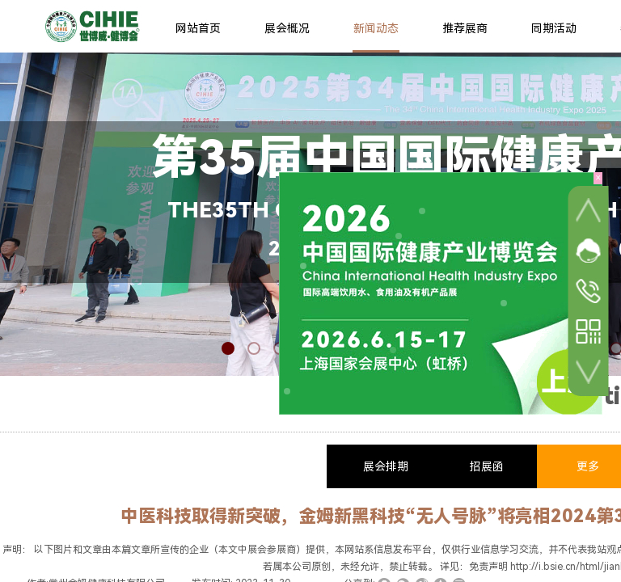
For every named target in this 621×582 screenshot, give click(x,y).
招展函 (487, 466)
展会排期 (385, 466)
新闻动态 (376, 28)
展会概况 (287, 28)
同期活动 (554, 28)
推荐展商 (465, 28)
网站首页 (198, 28)
